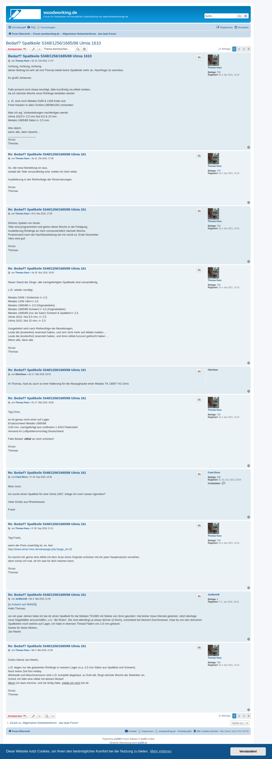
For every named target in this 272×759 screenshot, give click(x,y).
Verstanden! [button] (248, 751)
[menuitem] (31, 27)
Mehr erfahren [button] (161, 751)
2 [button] (239, 49)
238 (219, 477)
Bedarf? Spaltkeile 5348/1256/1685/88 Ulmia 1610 (53, 43)
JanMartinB (213, 594)
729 (219, 72)
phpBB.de (142, 743)
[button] (248, 49)
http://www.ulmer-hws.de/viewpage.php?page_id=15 (40, 549)
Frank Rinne (214, 472)
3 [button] (244, 49)
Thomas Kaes (215, 67)
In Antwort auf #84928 (22, 604)
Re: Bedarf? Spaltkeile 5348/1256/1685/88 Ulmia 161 (47, 154)
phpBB (117, 739)
